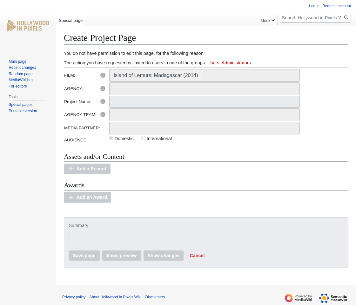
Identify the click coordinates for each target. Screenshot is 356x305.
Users (213, 62)
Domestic (121, 138)
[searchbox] (207, 75)
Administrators (236, 62)
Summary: (79, 225)
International (156, 138)
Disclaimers (155, 297)
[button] (87, 169)
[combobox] (204, 75)
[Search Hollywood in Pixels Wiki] (315, 18)
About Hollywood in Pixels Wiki (115, 297)
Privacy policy (73, 297)
